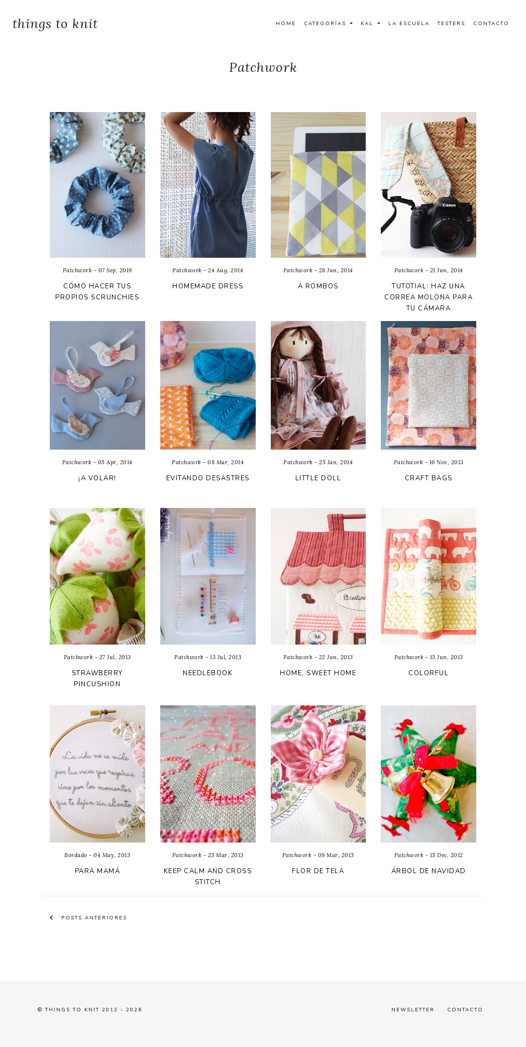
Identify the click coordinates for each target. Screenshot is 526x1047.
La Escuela (409, 23)
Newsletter (413, 1009)
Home (286, 23)
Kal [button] (368, 23)
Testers (451, 23)
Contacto (491, 23)
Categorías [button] (326, 23)
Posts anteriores (88, 917)
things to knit (55, 23)
